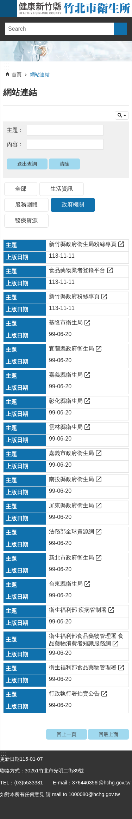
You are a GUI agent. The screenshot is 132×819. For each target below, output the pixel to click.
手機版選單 (8, 8)
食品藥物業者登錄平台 (77, 270)
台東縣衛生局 (66, 584)
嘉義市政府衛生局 (71, 453)
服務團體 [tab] (26, 205)
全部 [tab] (20, 189)
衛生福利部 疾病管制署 (78, 610)
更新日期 (10, 759)
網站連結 (40, 74)
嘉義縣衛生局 (66, 375)
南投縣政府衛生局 (71, 479)
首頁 (16, 74)
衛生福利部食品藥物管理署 (83, 667)
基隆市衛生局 (66, 322)
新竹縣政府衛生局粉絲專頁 (83, 244)
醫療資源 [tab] (26, 220)
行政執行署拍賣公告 (74, 694)
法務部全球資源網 (71, 531)
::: (7, 64)
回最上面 (108, 734)
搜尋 (120, 29)
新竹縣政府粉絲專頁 (74, 296)
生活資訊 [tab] (61, 189)
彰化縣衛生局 (66, 401)
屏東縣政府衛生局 (71, 505)
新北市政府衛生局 (71, 558)
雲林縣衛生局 (66, 427)
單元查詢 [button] (122, 115)
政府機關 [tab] (73, 205)
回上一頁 (66, 734)
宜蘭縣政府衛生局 (71, 349)
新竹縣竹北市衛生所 (74, 8)
